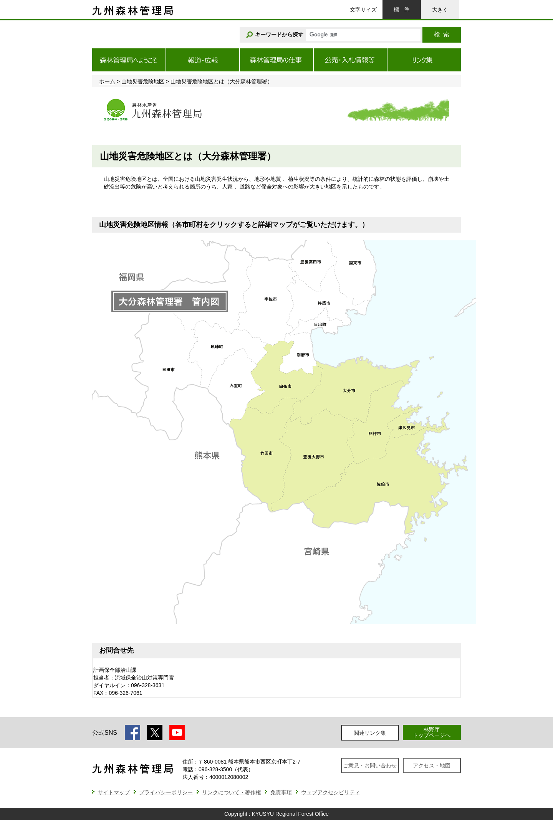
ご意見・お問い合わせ (370, 765)
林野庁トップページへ (431, 732)
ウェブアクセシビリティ (330, 792)
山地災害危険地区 (142, 81)
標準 (402, 10)
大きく (440, 10)
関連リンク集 (370, 733)
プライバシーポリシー (166, 792)
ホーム (107, 81)
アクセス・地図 (431, 765)
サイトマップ (114, 792)
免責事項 (281, 792)
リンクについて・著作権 (231, 792)
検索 (441, 34)
